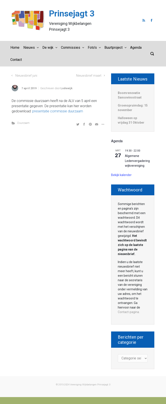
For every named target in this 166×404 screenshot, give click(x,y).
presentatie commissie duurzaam (57, 111)
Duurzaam (23, 122)
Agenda (136, 47)
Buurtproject (113, 47)
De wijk (47, 47)
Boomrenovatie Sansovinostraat (130, 95)
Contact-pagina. (129, 312)
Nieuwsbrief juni (26, 76)
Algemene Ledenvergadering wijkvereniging (137, 160)
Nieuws (29, 47)
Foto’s (92, 47)
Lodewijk (66, 88)
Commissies (70, 47)
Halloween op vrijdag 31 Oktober (131, 120)
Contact (16, 60)
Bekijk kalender (121, 175)
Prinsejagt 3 (71, 14)
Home (14, 47)
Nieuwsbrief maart (88, 76)
